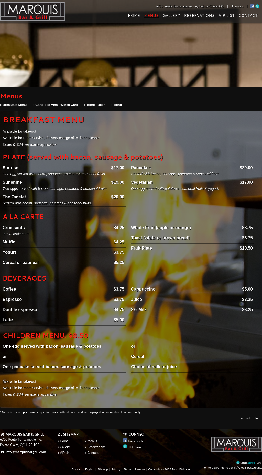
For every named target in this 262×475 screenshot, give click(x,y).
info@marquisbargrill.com (23, 452)
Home (134, 15)
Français (76, 469)
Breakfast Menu (15, 105)
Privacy (115, 469)
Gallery (171, 15)
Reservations (199, 15)
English (89, 469)
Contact (247, 15)
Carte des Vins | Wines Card (56, 105)
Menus (151, 15)
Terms (127, 469)
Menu (117, 105)
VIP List (226, 15)
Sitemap (103, 469)
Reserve (140, 469)
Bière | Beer (96, 105)
